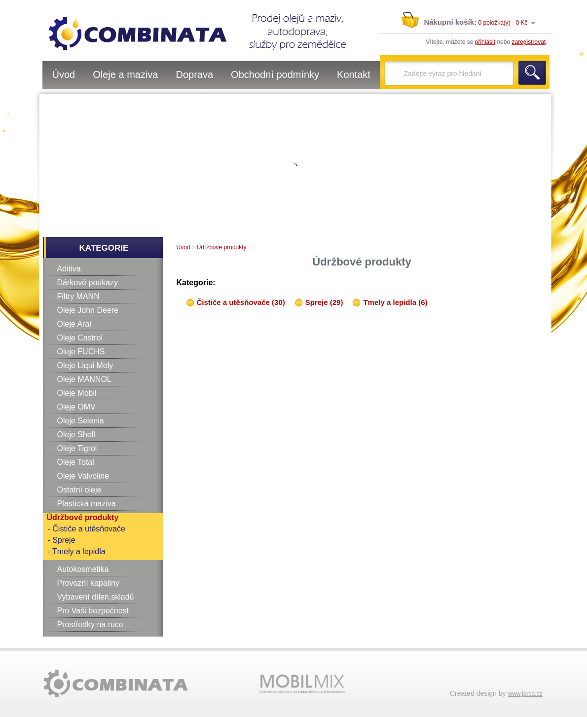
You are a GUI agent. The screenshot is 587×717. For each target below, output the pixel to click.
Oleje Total (75, 462)
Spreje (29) (324, 302)
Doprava (194, 74)
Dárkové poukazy (87, 282)
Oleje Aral (74, 324)
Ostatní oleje (79, 490)
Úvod (63, 74)
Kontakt (353, 74)
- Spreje (61, 540)
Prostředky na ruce (90, 624)
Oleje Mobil (77, 393)
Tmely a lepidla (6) (395, 302)
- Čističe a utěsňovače (86, 529)
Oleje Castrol (80, 338)
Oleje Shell (76, 434)
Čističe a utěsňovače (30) (241, 302)
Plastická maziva (86, 503)
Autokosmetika (83, 569)
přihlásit (485, 41)
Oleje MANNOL (84, 379)
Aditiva (69, 268)
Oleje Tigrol (77, 448)
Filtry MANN (78, 296)
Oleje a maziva (125, 74)
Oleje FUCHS (81, 351)
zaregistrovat (529, 41)
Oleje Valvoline (83, 476)
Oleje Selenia (80, 420)
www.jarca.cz (525, 693)
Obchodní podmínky (275, 74)
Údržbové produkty (83, 517)
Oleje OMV (76, 407)
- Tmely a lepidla (77, 551)
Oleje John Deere (88, 310)
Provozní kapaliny (88, 583)
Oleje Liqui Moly (85, 365)
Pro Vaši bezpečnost (93, 610)
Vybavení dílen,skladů (95, 597)
